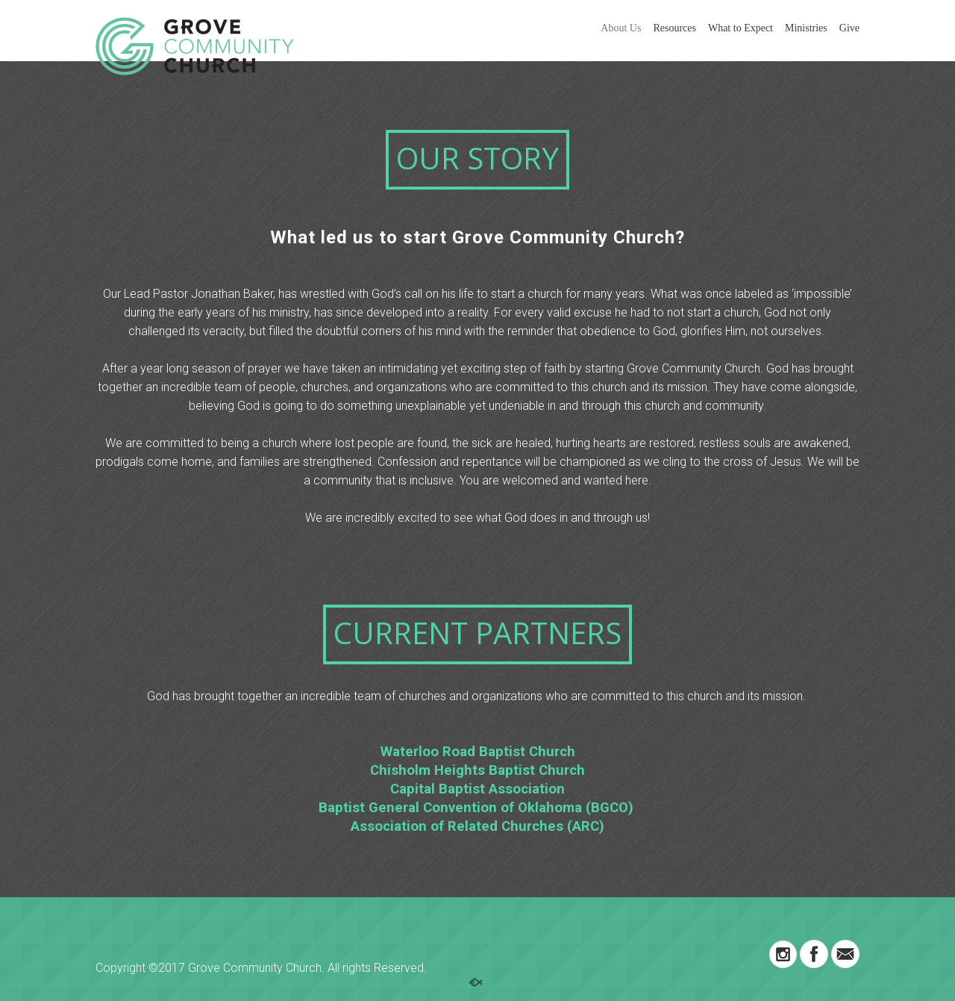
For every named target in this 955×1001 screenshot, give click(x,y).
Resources (674, 28)
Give (849, 28)
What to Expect (740, 28)
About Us (621, 28)
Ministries (806, 28)
